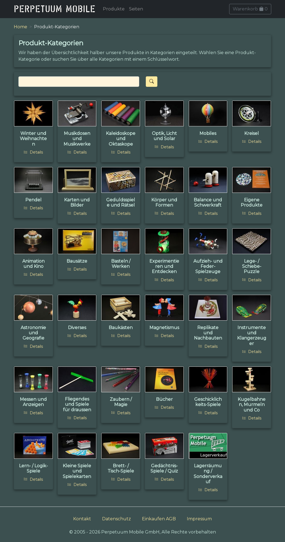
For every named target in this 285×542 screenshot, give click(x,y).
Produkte (114, 9)
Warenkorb (250, 9)
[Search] (78, 81)
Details (33, 152)
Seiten (136, 9)
